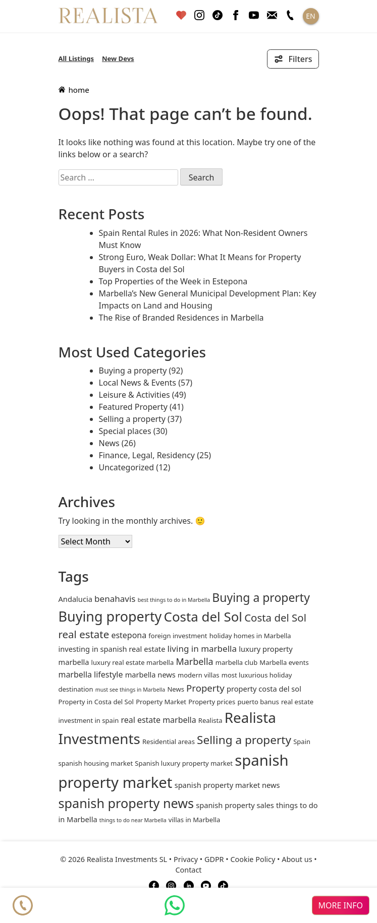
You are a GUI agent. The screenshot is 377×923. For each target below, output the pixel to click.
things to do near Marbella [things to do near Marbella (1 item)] (133, 820)
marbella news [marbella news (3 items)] (150, 674)
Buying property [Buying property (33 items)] (110, 616)
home (74, 90)
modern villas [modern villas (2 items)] (199, 675)
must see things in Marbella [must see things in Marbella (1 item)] (130, 689)
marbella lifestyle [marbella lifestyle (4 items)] (91, 674)
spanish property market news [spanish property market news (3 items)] (227, 785)
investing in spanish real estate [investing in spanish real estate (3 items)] (112, 649)
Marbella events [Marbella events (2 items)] (283, 662)
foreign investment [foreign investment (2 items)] (177, 635)
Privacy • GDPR (199, 859)
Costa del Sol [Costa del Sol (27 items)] (203, 616)
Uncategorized (126, 467)
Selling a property (132, 418)
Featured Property (133, 406)
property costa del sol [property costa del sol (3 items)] (264, 689)
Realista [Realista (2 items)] (210, 720)
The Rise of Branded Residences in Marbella (181, 317)
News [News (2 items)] (175, 689)
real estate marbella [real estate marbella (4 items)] (158, 719)
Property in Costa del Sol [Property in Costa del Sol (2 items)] (96, 701)
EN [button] (310, 16)
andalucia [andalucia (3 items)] (75, 599)
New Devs (118, 58)
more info (340, 905)
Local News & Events (138, 382)
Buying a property (133, 370)
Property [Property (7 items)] (205, 688)
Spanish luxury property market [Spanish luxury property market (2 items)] (184, 763)
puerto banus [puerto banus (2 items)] (258, 701)
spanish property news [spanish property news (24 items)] (126, 803)
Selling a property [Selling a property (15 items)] (244, 740)
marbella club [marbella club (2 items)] (236, 662)
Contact (188, 870)
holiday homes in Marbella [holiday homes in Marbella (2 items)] (250, 635)
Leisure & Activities (134, 394)
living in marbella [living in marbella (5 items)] (202, 648)
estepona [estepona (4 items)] (128, 635)
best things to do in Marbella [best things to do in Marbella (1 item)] (174, 599)
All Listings (76, 58)
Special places (125, 431)
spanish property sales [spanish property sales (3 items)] (235, 805)
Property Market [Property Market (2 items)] (161, 701)
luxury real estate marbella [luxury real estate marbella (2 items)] (132, 662)
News (109, 443)
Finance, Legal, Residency (147, 455)
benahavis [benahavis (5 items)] (114, 598)
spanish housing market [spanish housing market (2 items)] (96, 763)
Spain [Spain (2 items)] (301, 741)
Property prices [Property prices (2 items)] (211, 701)
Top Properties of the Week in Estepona (173, 281)
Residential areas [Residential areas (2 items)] (168, 741)
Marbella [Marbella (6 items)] (194, 661)
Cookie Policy (252, 859)
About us (297, 859)
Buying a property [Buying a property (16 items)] (261, 597)
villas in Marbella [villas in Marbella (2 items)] (194, 819)
